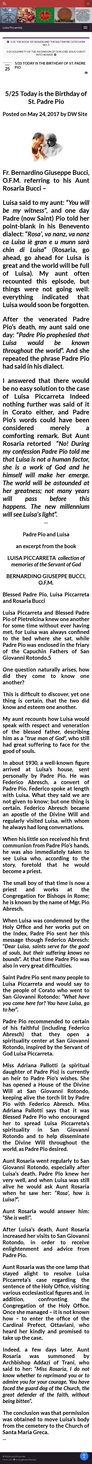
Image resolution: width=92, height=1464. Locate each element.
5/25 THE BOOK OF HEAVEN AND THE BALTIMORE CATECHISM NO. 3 (47, 43)
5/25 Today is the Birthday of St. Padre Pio (46, 97)
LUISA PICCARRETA (46, 561)
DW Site (77, 114)
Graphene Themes (27, 1459)
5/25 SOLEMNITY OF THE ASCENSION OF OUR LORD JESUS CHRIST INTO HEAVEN (46, 53)
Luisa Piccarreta (12, 27)
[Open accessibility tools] (84, 1456)
